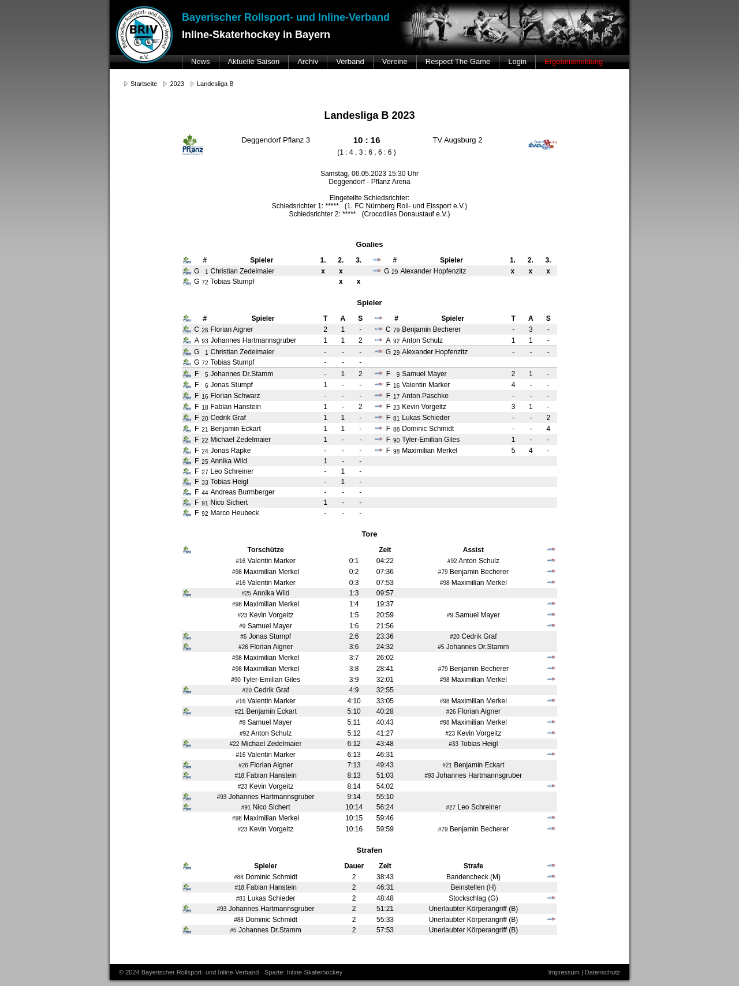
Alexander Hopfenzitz (435, 352)
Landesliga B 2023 (369, 115)
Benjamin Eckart (235, 429)
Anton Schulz (422, 340)
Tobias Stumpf (232, 362)
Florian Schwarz (235, 396)
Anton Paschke (425, 396)
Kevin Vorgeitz (424, 407)
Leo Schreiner (231, 471)
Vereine (395, 61)
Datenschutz (602, 972)
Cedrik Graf (227, 418)
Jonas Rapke (230, 451)
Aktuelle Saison (254, 61)
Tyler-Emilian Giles (431, 440)
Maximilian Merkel (429, 451)
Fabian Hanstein (235, 407)
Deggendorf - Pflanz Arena (369, 182)
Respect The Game (458, 61)
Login (517, 61)
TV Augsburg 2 (457, 140)
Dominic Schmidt (428, 429)
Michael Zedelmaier (240, 440)
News (200, 61)
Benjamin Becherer (431, 329)
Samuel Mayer (424, 374)
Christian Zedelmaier (242, 352)
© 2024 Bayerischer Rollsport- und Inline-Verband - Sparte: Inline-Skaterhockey (230, 972)
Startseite (143, 83)
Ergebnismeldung (573, 61)
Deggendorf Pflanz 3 (275, 140)
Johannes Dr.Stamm (241, 374)
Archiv (307, 61)
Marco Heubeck (234, 513)
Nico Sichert (229, 502)
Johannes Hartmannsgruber (253, 340)
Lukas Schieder (426, 418)
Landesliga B (215, 83)
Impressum (563, 972)
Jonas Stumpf (231, 385)
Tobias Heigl (229, 482)
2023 (177, 83)
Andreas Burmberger (242, 492)
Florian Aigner (231, 329)
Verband (350, 61)
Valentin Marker (426, 385)
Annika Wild (228, 461)
